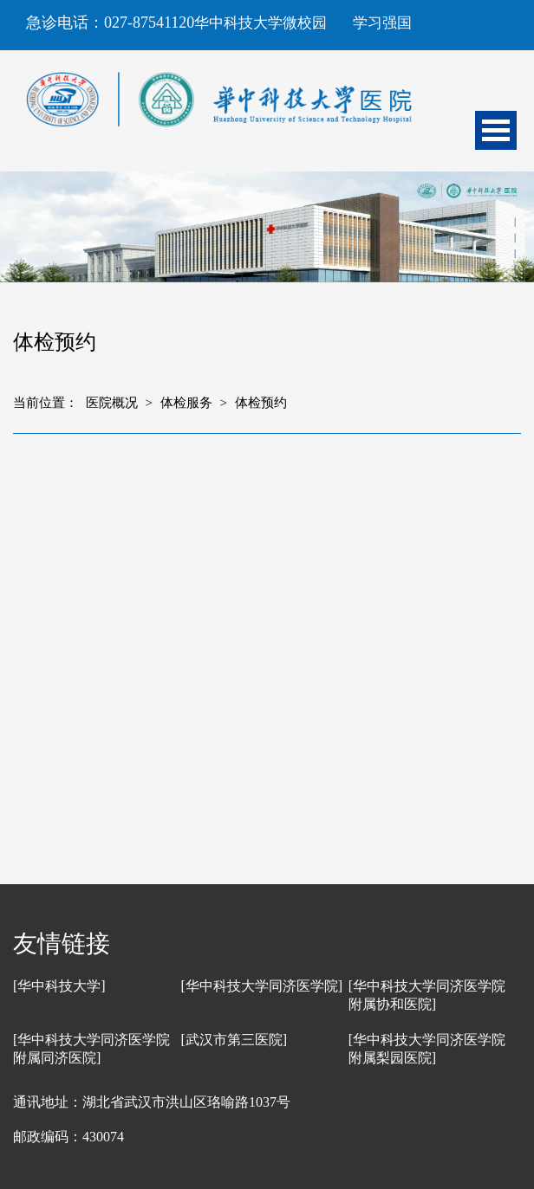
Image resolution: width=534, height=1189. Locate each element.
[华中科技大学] (59, 986)
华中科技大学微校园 (260, 23)
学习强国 (382, 23)
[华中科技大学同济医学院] (261, 986)
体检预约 (261, 403)
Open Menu (496, 130)
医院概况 (112, 403)
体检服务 (186, 403)
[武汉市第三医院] (233, 1039)
